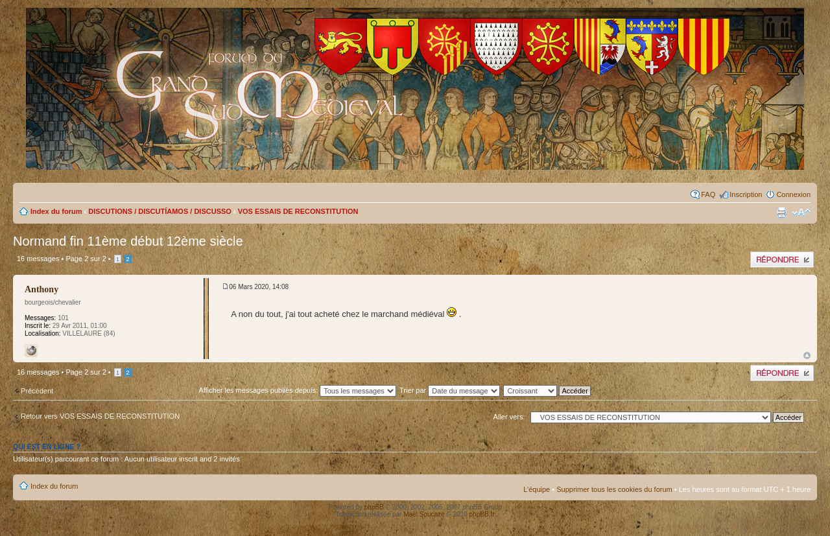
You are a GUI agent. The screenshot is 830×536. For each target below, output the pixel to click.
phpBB (374, 507)
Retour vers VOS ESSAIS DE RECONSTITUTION (100, 416)
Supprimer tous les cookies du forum (614, 489)
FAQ (708, 194)
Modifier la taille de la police (801, 212)
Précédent (37, 391)
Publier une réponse (782, 259)
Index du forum (56, 211)
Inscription (745, 194)
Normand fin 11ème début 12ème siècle (128, 241)
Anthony (41, 289)
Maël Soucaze (423, 514)
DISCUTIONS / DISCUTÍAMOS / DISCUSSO (159, 211)
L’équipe (536, 489)
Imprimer (781, 212)
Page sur (85, 258)
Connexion (793, 194)
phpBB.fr (482, 514)
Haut (807, 355)
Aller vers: (509, 417)
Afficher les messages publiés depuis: (297, 390)
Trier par (449, 390)
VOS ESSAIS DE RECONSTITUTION (298, 211)
